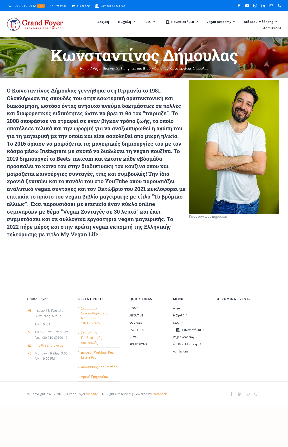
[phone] (279, 5)
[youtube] (247, 5)
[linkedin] (263, 5)
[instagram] (255, 5)
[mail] (271, 5)
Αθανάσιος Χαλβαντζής (99, 367)
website (92, 394)
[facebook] (239, 5)
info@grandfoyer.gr (49, 345)
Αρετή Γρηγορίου (94, 376)
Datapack (160, 394)
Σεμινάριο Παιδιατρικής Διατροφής (91, 337)
